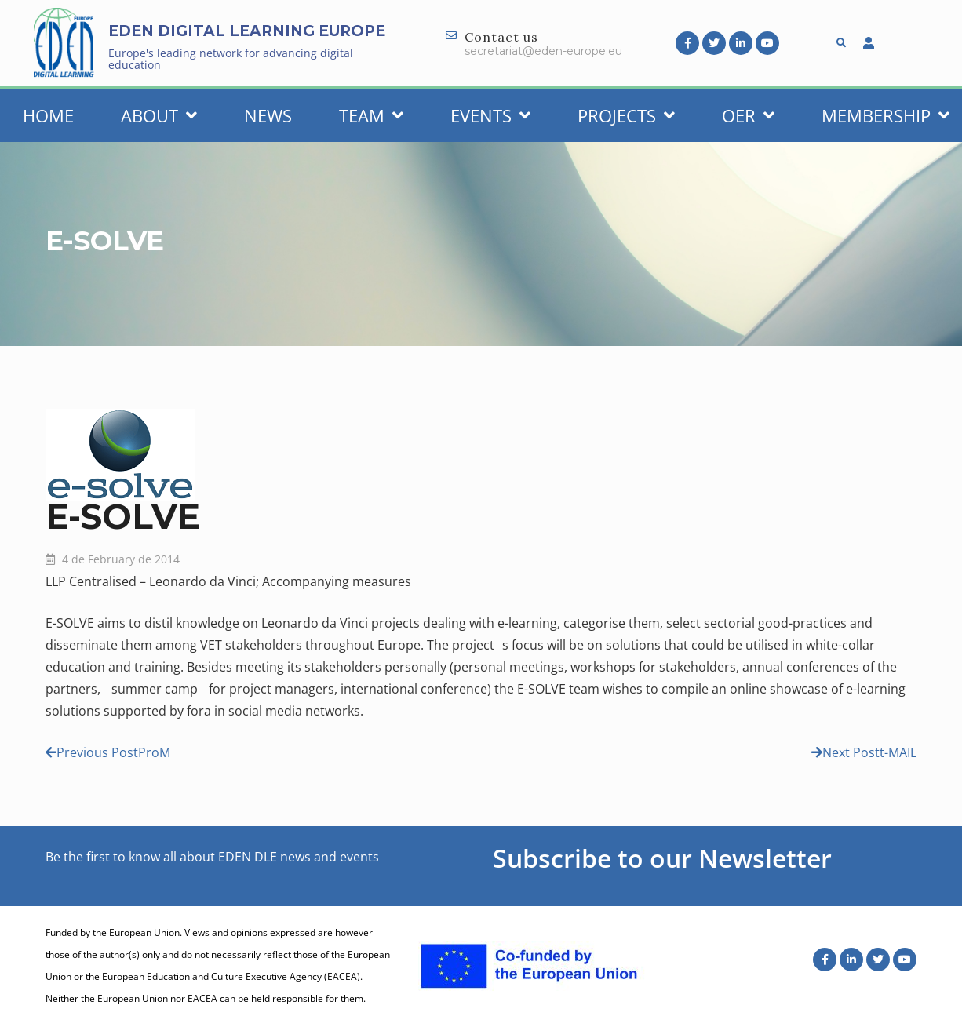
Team (371, 115)
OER (748, 115)
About (159, 115)
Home (48, 115)
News (268, 115)
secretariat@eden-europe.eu (543, 51)
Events (490, 115)
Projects (626, 115)
